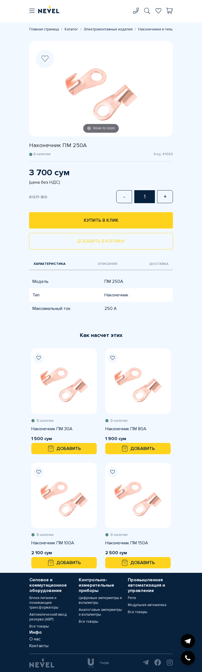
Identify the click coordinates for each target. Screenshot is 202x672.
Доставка (158, 264)
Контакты (39, 646)
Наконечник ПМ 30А (52, 429)
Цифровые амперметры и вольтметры (100, 600)
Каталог (71, 29)
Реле (132, 598)
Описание (107, 264)
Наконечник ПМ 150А (126, 543)
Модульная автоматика (147, 605)
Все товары (39, 626)
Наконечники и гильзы (157, 29)
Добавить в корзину (101, 241)
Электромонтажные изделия (108, 29)
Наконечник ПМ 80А (125, 429)
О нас (35, 639)
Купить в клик (101, 220)
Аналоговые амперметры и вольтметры (100, 612)
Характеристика (49, 264)
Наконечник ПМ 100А (52, 543)
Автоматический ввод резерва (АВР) (48, 617)
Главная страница (44, 29)
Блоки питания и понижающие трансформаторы (43, 603)
